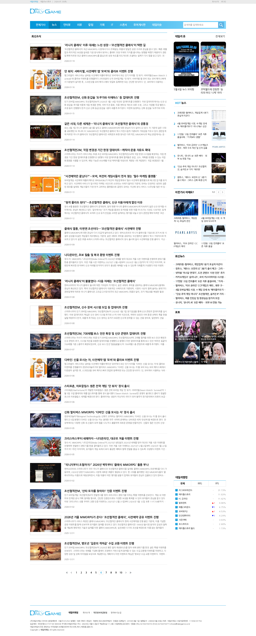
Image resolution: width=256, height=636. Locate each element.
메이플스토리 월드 (185, 528)
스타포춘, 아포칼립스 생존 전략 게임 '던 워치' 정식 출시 (96, 386)
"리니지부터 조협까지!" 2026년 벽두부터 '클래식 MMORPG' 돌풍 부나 (106, 464)
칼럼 (90, 25)
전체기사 (40, 25)
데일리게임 (34, 2)
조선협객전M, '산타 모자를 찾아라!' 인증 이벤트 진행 (95, 491)
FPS (217, 483)
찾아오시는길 (116, 613)
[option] (200, 222)
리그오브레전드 (183, 490)
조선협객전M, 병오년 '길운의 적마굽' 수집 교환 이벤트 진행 (99, 543)
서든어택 (180, 520)
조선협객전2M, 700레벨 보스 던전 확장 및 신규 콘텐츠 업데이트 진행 (104, 333)
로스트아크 (181, 524)
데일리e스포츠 (45, 2)
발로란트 (180, 503)
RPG (200, 483)
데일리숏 (157, 25)
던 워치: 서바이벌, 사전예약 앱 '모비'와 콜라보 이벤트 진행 (98, 71)
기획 (102, 25)
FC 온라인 (181, 499)
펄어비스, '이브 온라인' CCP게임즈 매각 (186, 244)
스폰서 (123, 25)
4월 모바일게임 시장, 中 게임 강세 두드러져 (213, 219)
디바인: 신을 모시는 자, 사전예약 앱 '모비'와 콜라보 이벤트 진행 (101, 360)
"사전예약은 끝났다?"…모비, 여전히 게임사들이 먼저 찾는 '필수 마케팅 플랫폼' (110, 176)
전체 (182, 483)
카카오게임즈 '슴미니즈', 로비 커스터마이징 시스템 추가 (201, 277)
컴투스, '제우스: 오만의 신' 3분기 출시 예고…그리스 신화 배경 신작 (192, 178)
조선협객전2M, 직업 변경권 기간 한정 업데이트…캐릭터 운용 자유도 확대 (107, 150)
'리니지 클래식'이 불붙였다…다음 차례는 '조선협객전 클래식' (100, 281)
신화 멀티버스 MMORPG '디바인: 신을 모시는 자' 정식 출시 (99, 412)
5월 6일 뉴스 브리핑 (184, 89)
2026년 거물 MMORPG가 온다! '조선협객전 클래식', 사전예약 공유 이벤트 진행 (111, 517)
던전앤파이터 (182, 515)
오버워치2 (181, 511)
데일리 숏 (180, 36)
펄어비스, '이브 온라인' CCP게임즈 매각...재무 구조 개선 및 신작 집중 (192, 146)
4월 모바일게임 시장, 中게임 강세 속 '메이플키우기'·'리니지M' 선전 (192, 125)
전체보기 (220, 36)
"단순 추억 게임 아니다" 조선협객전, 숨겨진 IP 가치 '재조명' (191, 168)
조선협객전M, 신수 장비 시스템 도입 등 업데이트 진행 (95, 307)
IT (112, 25)
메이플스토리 (182, 494)
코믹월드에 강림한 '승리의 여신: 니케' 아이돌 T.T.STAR (212, 91)
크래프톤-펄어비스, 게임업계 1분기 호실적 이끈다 (192, 114)
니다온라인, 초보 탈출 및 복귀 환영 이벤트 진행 (91, 255)
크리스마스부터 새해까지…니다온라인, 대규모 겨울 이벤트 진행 (101, 438)
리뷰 (79, 25)
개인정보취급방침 (100, 613)
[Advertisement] (199, 419)
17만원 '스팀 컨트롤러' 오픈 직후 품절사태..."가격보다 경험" (192, 135)
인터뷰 (67, 25)
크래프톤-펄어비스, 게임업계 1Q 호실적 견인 (185, 219)
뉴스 (54, 25)
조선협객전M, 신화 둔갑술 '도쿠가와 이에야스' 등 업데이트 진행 (101, 97)
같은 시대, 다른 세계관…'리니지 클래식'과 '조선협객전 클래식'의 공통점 (106, 124)
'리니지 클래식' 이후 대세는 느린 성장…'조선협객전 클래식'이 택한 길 (105, 45)
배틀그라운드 (182, 507)
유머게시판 (140, 25)
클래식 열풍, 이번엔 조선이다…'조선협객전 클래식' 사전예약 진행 (102, 228)
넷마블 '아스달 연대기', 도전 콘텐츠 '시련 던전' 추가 (200, 273)
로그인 (223, 2)
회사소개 (215, 2)
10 (121, 572)
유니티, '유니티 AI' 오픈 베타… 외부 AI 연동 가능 (192, 157)
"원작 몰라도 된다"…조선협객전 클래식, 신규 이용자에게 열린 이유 (103, 202)
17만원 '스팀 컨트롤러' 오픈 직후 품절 (212, 244)
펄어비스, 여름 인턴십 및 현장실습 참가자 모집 (197, 298)
